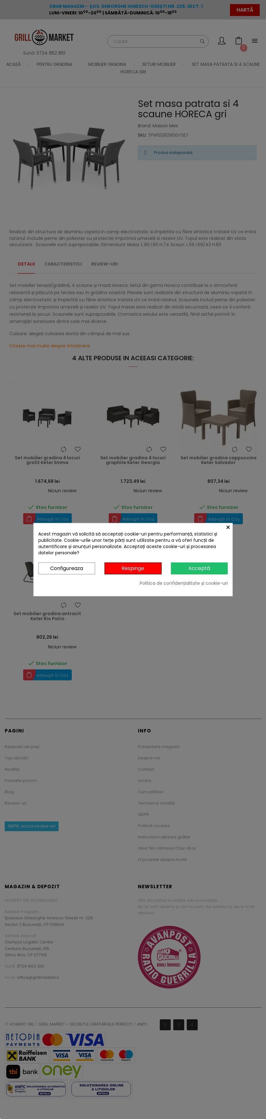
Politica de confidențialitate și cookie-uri (184, 583)
